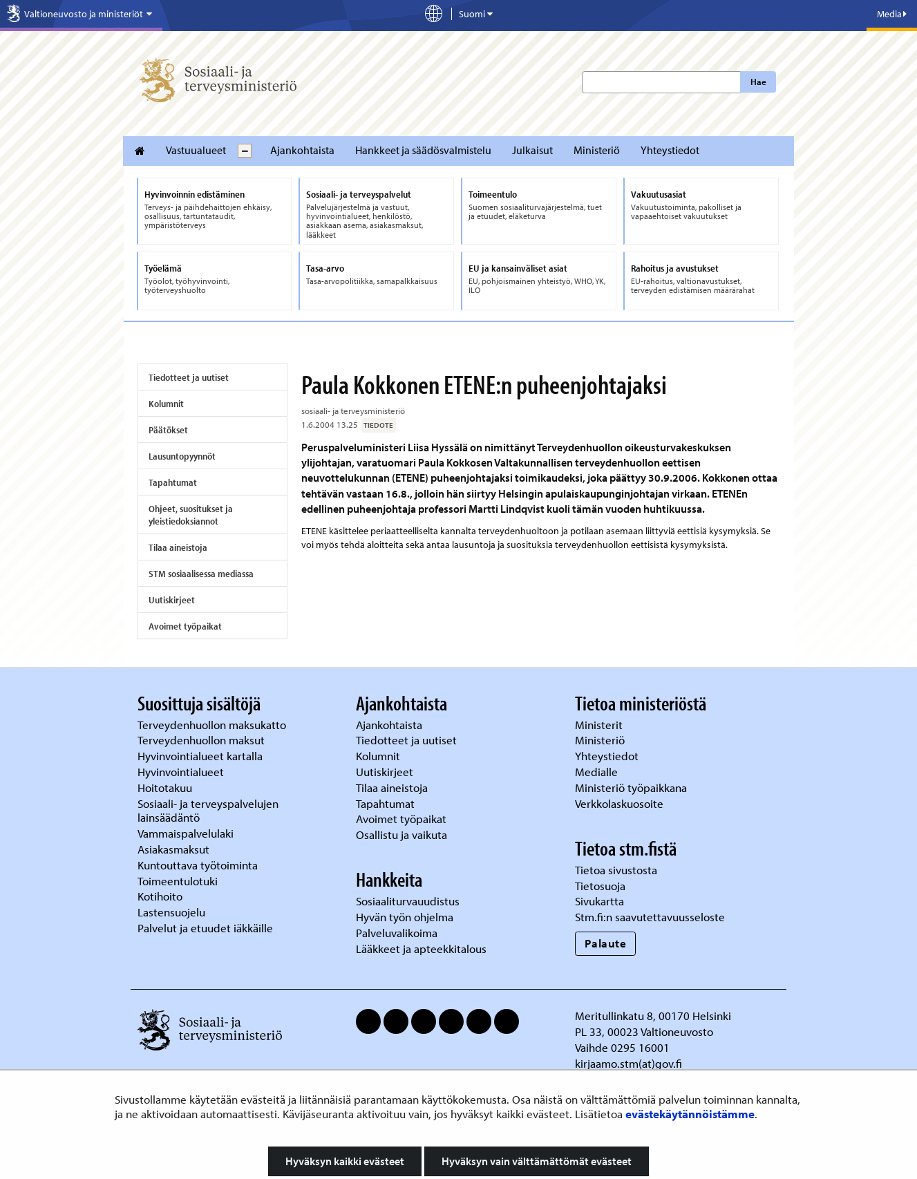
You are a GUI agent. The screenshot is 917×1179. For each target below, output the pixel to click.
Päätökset (168, 430)
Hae (758, 81)
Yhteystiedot (670, 150)
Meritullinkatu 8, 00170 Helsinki (653, 1015)
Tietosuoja (600, 885)
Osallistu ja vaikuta (401, 834)
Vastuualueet (196, 150)
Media (892, 14)
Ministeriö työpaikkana (632, 787)
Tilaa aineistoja (178, 547)
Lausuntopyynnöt (182, 456)
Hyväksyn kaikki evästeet (344, 1161)
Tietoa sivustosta (616, 869)
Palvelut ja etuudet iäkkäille (205, 928)
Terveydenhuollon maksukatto (213, 724)
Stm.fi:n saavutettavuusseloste (650, 916)
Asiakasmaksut (173, 849)
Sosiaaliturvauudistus (408, 901)
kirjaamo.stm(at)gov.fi (628, 1063)
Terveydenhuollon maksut (202, 740)
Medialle (598, 771)
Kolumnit (166, 403)
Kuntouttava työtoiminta (198, 865)
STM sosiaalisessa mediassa (201, 573)
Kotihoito (160, 896)
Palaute (606, 943)
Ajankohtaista (302, 150)
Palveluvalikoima (396, 932)
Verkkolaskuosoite (620, 803)
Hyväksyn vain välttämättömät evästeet (537, 1161)
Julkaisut (532, 150)
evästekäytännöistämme (690, 1113)
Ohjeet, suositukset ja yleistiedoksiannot (191, 514)
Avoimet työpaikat (185, 626)
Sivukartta (599, 901)
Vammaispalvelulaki (187, 833)
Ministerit (600, 724)
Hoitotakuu (166, 787)
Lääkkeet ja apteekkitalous (421, 948)
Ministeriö (597, 150)
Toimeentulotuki (179, 881)
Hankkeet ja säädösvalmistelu (423, 150)
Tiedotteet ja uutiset (189, 377)
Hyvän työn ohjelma (404, 916)
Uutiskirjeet (172, 600)
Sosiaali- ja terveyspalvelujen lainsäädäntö (208, 810)
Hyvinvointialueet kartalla (201, 755)
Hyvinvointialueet (182, 771)
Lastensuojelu (173, 912)
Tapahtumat (173, 482)
